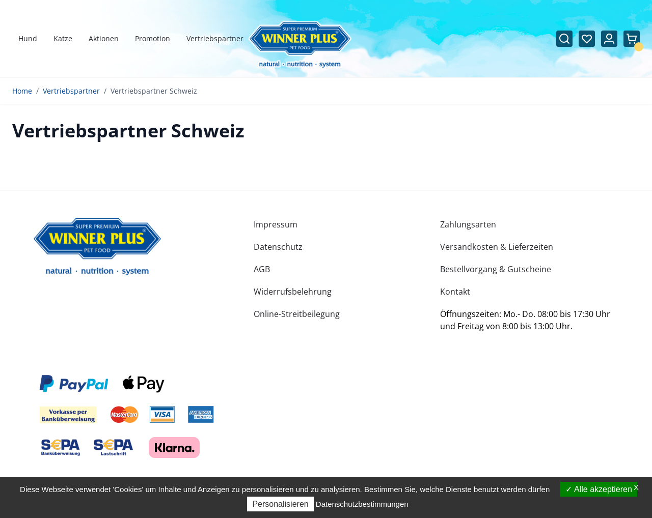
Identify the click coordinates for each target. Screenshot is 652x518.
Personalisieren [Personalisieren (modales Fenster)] (280, 504)
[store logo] (97, 246)
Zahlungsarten (468, 224)
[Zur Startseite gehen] (300, 45)
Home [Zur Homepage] (22, 91)
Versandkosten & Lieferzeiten (496, 246)
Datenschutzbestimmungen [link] (362, 504)
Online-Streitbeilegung (297, 314)
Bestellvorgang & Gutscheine (495, 269)
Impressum (275, 224)
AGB (262, 269)
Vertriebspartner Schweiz (154, 91)
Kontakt (455, 291)
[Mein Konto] (609, 39)
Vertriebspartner (71, 91)
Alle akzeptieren (598, 489)
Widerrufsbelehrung (293, 291)
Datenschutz (278, 246)
